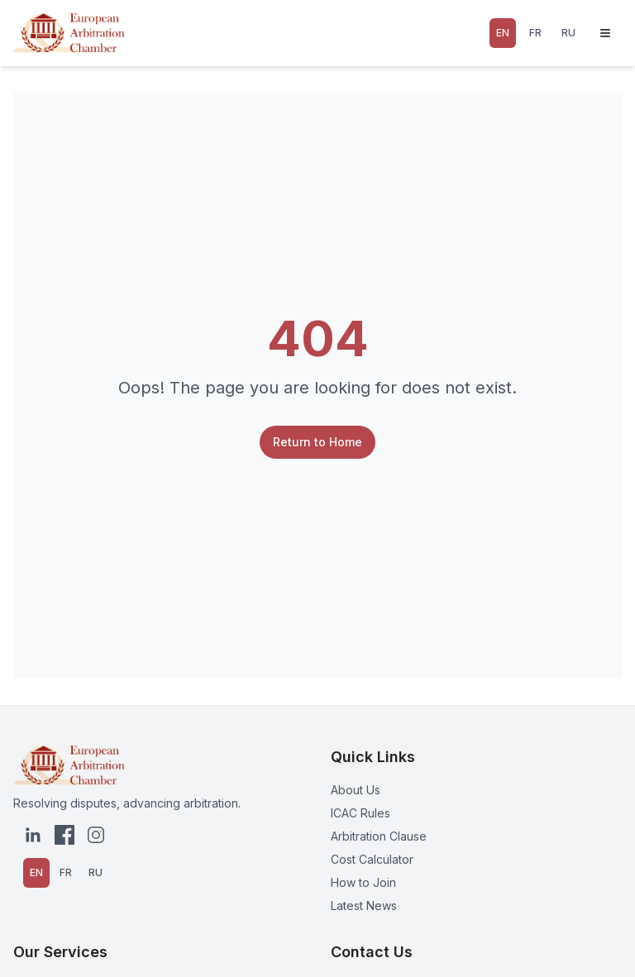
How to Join (363, 882)
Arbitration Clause (379, 836)
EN (502, 32)
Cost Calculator (372, 859)
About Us (355, 790)
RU (568, 32)
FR (535, 32)
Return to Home (317, 442)
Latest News (364, 905)
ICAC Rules (360, 813)
